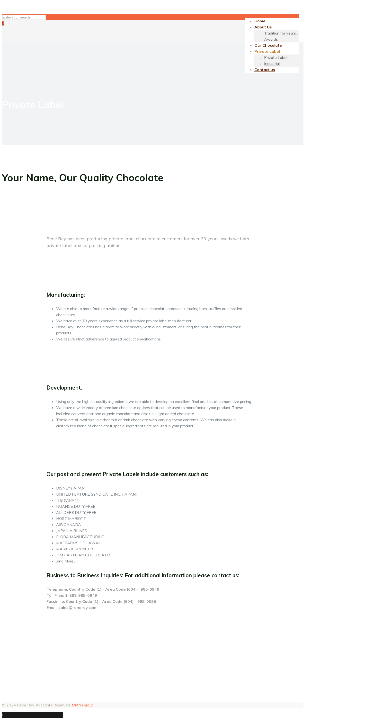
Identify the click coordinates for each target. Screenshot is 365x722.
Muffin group (83, 705)
